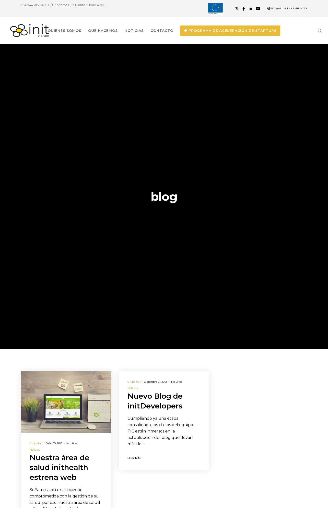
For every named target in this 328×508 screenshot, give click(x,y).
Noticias (35, 449)
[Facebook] (244, 9)
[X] (237, 9)
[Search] (316, 30)
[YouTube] (258, 9)
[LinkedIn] (250, 9)
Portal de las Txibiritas (287, 8)
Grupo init (36, 443)
